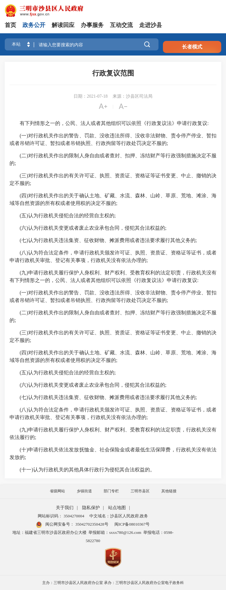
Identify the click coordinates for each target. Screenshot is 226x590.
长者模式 (192, 46)
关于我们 (65, 507)
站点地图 (117, 507)
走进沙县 (150, 25)
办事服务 (92, 25)
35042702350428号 (91, 524)
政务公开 (34, 25)
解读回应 (63, 25)
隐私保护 (91, 507)
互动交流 (121, 25)
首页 (10, 25)
